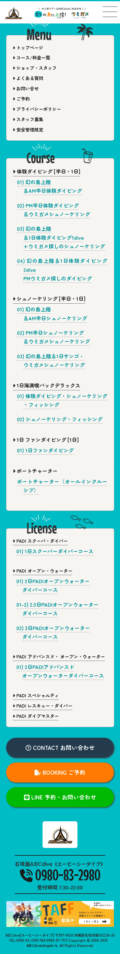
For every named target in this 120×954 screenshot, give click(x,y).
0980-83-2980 (60, 875)
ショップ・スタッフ (35, 68)
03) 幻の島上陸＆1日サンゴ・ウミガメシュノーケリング (51, 360)
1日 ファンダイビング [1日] (46, 439)
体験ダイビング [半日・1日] (46, 171)
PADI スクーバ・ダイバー (40, 541)
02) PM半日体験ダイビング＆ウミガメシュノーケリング (53, 209)
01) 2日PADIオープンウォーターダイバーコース (53, 585)
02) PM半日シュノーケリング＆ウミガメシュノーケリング (53, 337)
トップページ (28, 47)
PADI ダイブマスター (36, 716)
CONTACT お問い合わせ (60, 748)
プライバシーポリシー (37, 109)
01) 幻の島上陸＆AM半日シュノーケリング (52, 313)
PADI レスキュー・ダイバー (42, 705)
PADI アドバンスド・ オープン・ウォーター (59, 656)
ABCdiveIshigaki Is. (43, 945)
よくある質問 (28, 78)
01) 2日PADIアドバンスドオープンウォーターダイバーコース (60, 671)
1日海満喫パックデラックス (46, 385)
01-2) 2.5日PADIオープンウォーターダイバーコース (57, 609)
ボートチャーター (35, 471)
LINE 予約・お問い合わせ (60, 797)
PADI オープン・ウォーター (42, 570)
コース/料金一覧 (31, 57)
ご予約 (21, 98)
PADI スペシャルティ (36, 695)
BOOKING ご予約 (60, 772)
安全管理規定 (28, 129)
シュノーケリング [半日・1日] (49, 298)
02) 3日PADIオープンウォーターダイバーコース (53, 632)
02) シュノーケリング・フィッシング (59, 419)
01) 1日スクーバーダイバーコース (54, 551)
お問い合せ (26, 88)
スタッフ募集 (28, 119)
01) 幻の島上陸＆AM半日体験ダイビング (49, 186)
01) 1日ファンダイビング (45, 450)
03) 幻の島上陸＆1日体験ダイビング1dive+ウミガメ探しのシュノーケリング (61, 237)
